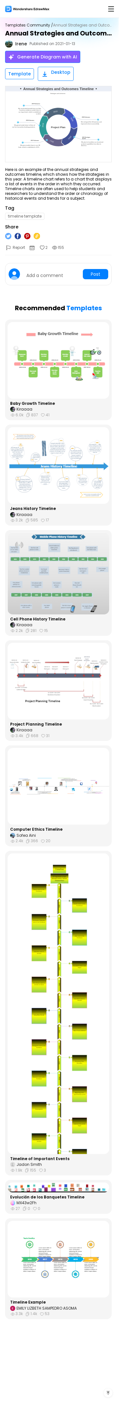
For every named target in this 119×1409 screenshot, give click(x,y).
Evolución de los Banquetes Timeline (47, 1197)
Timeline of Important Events (39, 1159)
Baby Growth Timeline (32, 403)
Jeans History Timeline (33, 508)
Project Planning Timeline (36, 724)
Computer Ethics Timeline (36, 829)
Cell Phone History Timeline (37, 619)
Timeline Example (28, 1302)
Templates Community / (29, 25)
